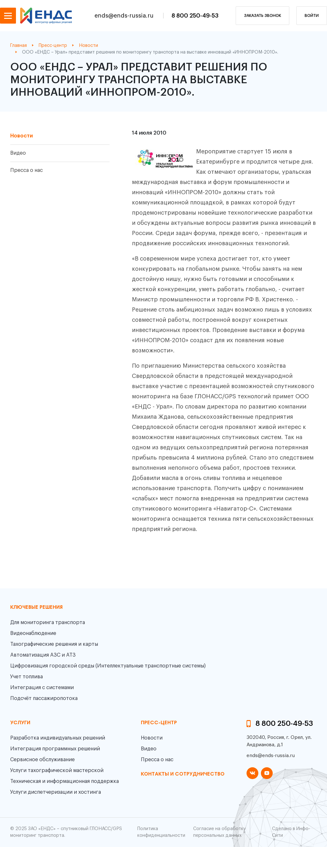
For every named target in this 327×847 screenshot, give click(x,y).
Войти (312, 16)
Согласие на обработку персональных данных (219, 832)
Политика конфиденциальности (161, 832)
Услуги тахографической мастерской (56, 770)
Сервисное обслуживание (42, 759)
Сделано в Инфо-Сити (291, 832)
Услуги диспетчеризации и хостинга (55, 792)
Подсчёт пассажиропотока (44, 698)
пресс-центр (159, 722)
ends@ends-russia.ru (125, 15)
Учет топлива (26, 676)
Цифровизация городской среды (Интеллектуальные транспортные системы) (108, 665)
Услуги (20, 722)
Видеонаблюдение (33, 633)
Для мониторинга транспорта (47, 622)
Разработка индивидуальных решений (57, 737)
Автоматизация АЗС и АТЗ (43, 655)
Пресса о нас (26, 170)
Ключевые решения (36, 607)
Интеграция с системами (42, 687)
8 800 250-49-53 (194, 15)
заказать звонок (262, 16)
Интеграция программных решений (55, 748)
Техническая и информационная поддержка (64, 781)
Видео (18, 153)
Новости (21, 135)
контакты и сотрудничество (182, 774)
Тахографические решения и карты (54, 644)
